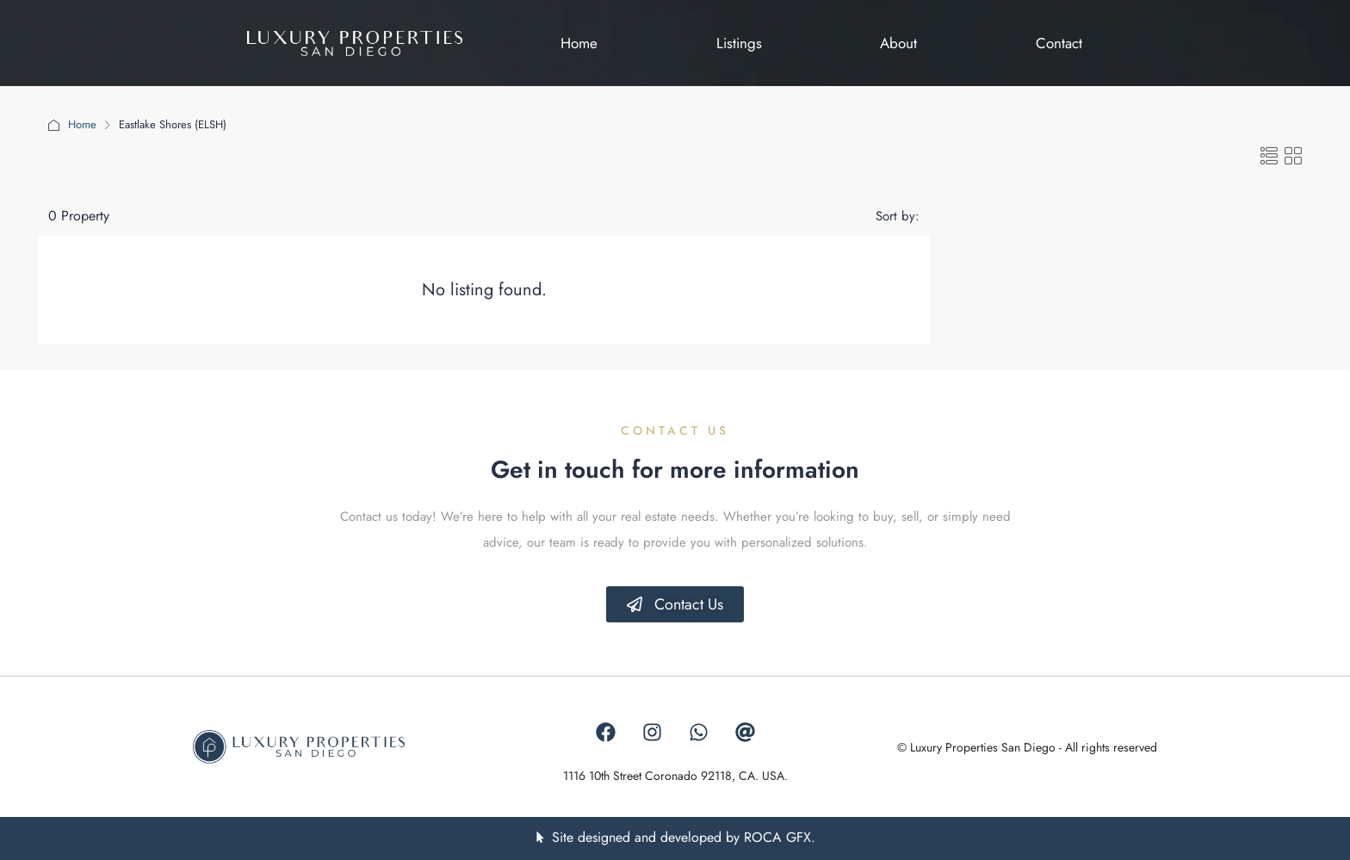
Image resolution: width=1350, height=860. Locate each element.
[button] (1269, 157)
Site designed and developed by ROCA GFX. (683, 837)
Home (82, 124)
